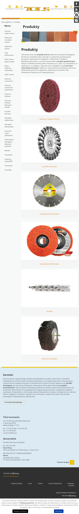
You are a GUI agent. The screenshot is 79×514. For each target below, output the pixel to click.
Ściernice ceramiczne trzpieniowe (9, 87)
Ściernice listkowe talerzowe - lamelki (8, 103)
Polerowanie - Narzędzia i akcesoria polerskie (9, 143)
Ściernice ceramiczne (9, 80)
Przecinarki (8, 166)
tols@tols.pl (12, 433)
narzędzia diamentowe (49, 214)
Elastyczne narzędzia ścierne (8, 40)
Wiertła (7, 150)
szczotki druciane (49, 166)
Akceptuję (58, 511)
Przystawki (8, 155)
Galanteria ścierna (8, 47)
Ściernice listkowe (8, 95)
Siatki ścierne (9, 74)
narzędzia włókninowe (49, 264)
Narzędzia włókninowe (9, 119)
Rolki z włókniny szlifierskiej (8, 68)
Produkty (71, 483)
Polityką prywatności (27, 503)
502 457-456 (10, 446)
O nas (30, 483)
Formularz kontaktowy (13, 402)
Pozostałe (8, 170)
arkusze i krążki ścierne (49, 119)
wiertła (49, 311)
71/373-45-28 (22, 428)
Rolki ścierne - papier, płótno (10, 60)
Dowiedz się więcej (20, 511)
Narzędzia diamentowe (9, 125)
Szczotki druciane (8, 112)
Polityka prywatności (10, 476)
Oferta (40, 483)
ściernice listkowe (49, 358)
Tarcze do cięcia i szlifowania (9, 133)
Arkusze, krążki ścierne (9, 32)
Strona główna (7, 22)
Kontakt (71, 486)
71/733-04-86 (11, 428)
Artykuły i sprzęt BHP (8, 160)
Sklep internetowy (55, 483)
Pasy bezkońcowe (9, 54)
